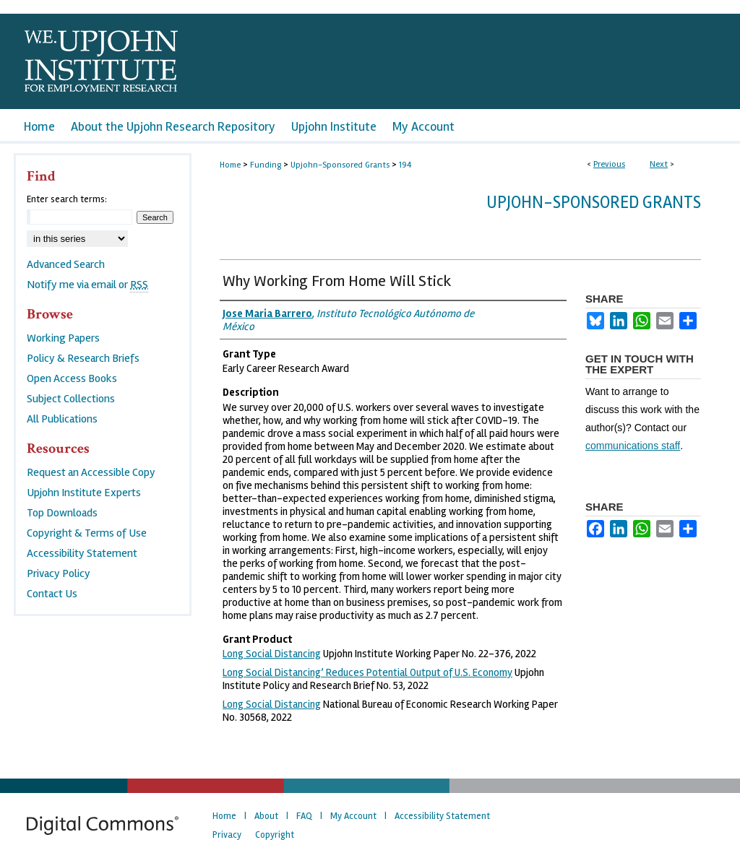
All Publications (62, 419)
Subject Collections (71, 398)
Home (230, 165)
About (266, 816)
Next (659, 164)
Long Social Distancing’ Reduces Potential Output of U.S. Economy (367, 672)
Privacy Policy (58, 573)
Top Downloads (62, 513)
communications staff (632, 445)
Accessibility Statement (82, 553)
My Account (353, 816)
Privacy (226, 835)
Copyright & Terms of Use (87, 533)
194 (405, 165)
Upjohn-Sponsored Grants (340, 165)
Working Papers (63, 338)
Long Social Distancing (272, 653)
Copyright (274, 835)
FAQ (304, 816)
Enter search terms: (67, 199)
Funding (265, 165)
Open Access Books (72, 378)
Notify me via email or (87, 284)
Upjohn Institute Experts (84, 492)
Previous (609, 164)
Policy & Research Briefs (83, 358)
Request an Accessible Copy (91, 472)
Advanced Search (66, 264)
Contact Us (52, 593)
